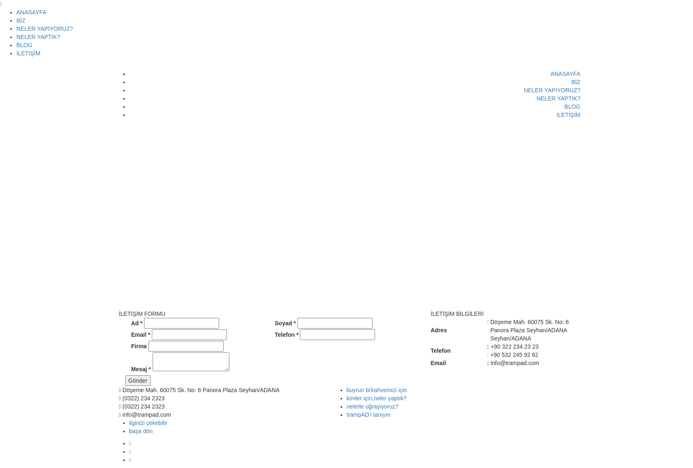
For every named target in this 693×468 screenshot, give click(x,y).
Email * (141, 334)
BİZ (20, 20)
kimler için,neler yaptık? (377, 398)
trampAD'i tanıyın (369, 414)
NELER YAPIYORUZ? (44, 28)
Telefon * (287, 334)
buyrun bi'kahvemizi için (377, 390)
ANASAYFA (31, 12)
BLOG (24, 45)
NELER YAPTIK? (38, 37)
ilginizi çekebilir (148, 423)
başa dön (141, 431)
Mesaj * (141, 369)
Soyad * (285, 323)
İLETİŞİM (28, 53)
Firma (139, 346)
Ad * (137, 323)
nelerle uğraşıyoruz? (373, 406)
